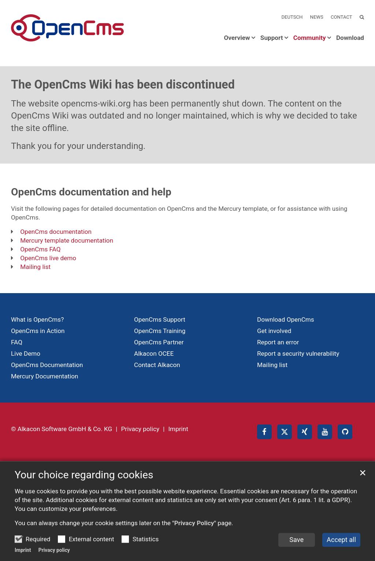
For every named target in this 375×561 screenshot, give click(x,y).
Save (296, 544)
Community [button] (309, 37)
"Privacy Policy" (194, 527)
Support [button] (271, 37)
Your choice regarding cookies (84, 480)
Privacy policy (54, 555)
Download (350, 37)
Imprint (23, 555)
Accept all (341, 544)
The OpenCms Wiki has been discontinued (123, 84)
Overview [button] (237, 37)
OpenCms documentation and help (91, 192)
